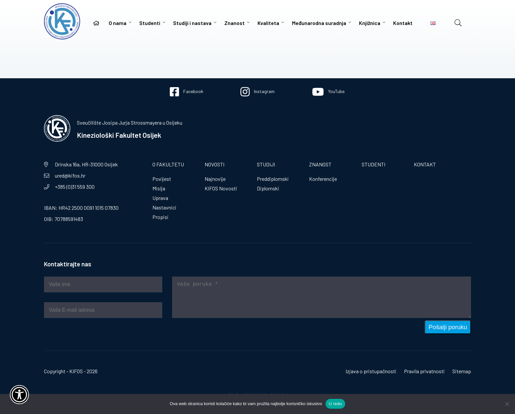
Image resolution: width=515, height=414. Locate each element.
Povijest (161, 179)
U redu (335, 403)
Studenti (149, 23)
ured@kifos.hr (70, 175)
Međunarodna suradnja (319, 23)
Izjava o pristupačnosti (371, 371)
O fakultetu (168, 164)
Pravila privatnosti (424, 371)
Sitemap (461, 371)
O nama (117, 23)
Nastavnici (164, 207)
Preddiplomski (273, 179)
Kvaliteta (268, 23)
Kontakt (403, 23)
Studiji (266, 164)
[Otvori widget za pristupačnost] (19, 394)
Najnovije (215, 179)
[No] (507, 404)
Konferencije (323, 179)
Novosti (214, 164)
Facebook (186, 91)
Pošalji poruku (448, 327)
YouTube (328, 91)
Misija (158, 188)
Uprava (160, 198)
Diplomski (268, 188)
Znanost (234, 23)
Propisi (160, 217)
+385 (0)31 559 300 (75, 186)
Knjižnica (369, 23)
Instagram (257, 91)
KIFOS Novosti (221, 188)
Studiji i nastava (192, 23)
